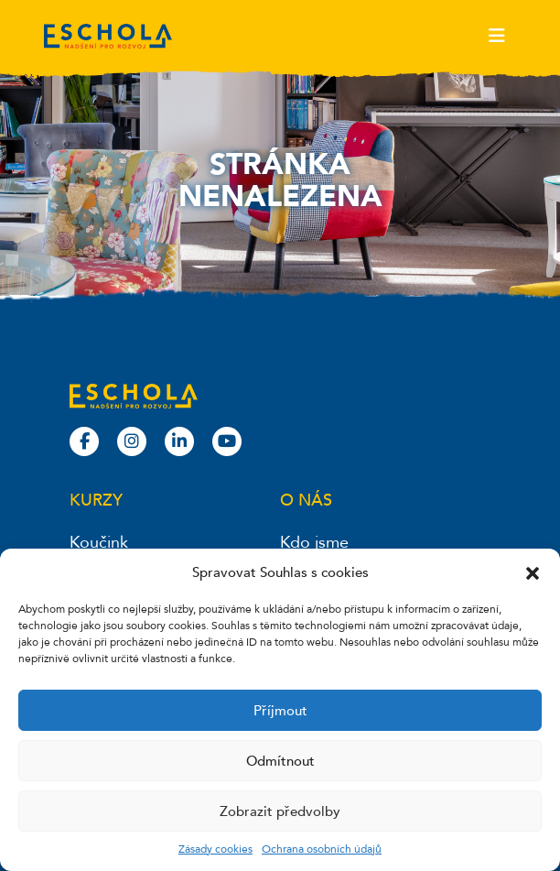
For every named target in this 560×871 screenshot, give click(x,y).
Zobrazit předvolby (280, 811)
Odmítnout (280, 761)
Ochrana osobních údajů (322, 849)
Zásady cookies (215, 849)
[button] (532, 572)
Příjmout (280, 711)
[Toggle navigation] (497, 36)
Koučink (99, 542)
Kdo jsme (314, 542)
